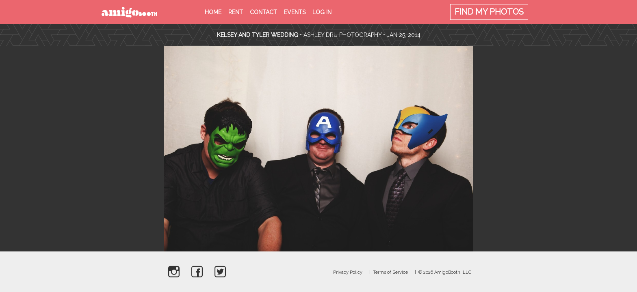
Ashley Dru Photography (342, 35)
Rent (235, 12)
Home (213, 12)
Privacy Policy (347, 272)
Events (295, 12)
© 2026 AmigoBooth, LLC (444, 272)
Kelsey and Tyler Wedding (257, 35)
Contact (263, 12)
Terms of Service (390, 272)
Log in (322, 12)
